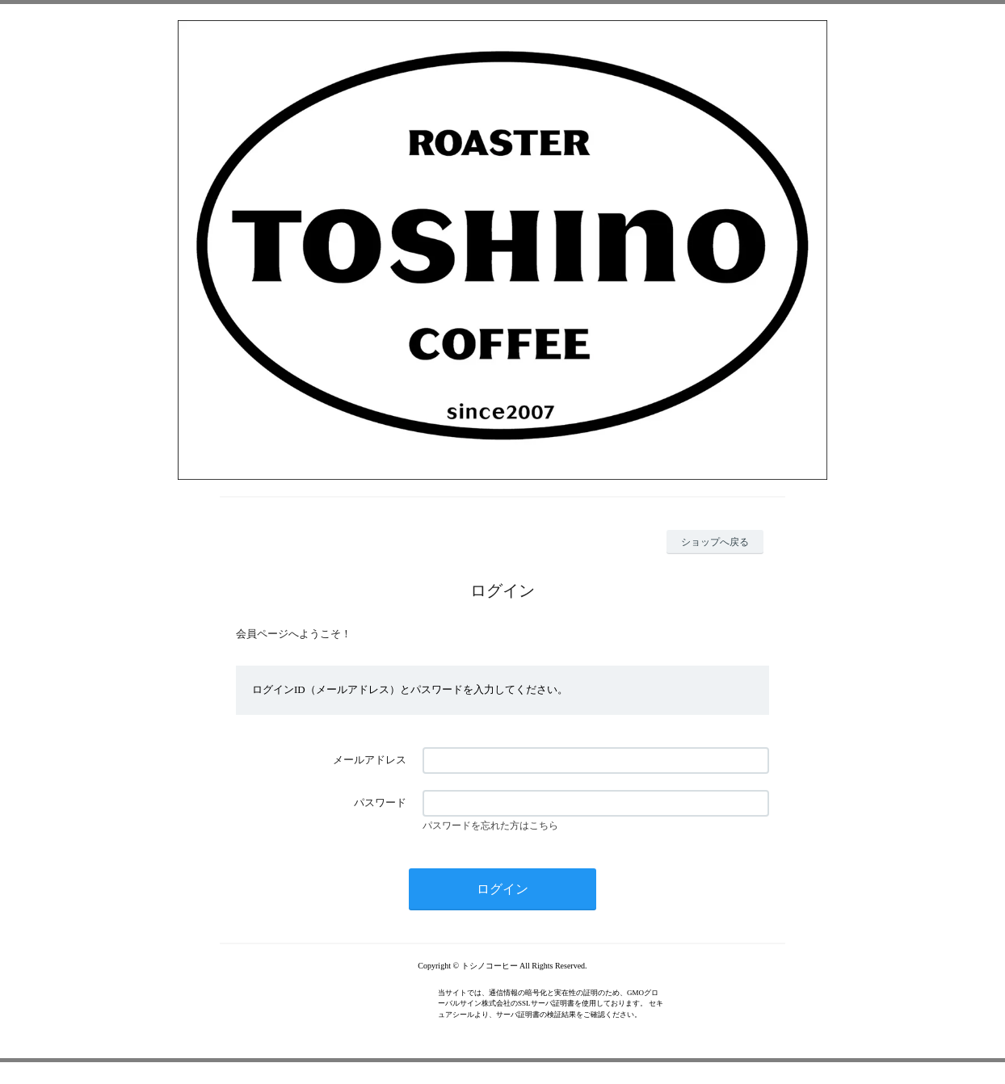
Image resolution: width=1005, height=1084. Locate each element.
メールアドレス (369, 760)
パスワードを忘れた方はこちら (490, 825)
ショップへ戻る (715, 542)
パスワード (380, 802)
